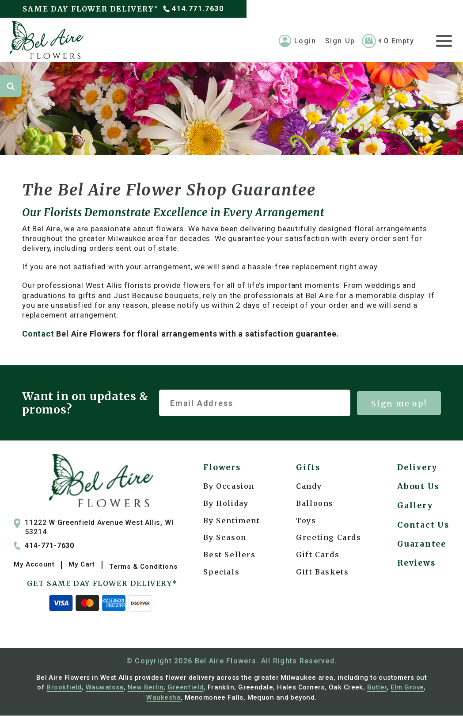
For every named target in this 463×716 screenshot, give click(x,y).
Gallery (414, 513)
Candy (308, 488)
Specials (221, 574)
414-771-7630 (47, 548)
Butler (377, 688)
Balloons (314, 505)
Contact (38, 336)
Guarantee (420, 555)
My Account (34, 566)
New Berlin (146, 688)
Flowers (222, 470)
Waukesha (163, 697)
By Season (224, 540)
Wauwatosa (105, 688)
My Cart (81, 566)
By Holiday (225, 505)
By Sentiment (231, 522)
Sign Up (340, 42)
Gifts (308, 470)
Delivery (417, 470)
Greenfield (185, 688)
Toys (305, 522)
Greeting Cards (328, 540)
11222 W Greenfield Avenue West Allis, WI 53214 (93, 529)
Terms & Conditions (143, 566)
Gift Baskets (322, 574)
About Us (417, 491)
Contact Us (422, 534)
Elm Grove (407, 688)
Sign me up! (399, 406)
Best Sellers (229, 557)
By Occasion (228, 488)
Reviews (416, 577)
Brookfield (64, 688)
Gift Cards (317, 557)
